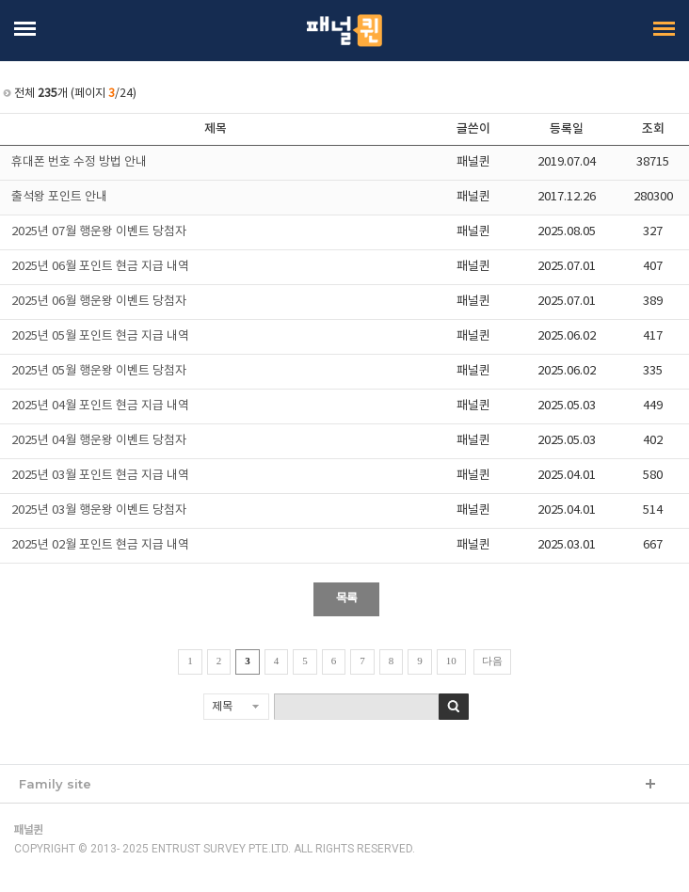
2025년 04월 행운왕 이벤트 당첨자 (98, 441)
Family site (55, 783)
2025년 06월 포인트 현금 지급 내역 (100, 267)
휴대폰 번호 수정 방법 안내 (79, 162)
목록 (346, 599)
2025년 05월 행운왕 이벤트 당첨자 (98, 371)
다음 (492, 660)
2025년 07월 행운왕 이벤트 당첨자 (98, 232)
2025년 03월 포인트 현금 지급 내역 (100, 476)
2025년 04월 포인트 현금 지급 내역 (100, 406)
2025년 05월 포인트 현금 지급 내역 (100, 336)
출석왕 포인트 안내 (59, 197)
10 (451, 660)
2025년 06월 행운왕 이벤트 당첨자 (98, 302)
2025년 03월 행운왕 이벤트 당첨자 (98, 510)
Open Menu (27, 29)
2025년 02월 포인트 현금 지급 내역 (100, 545)
